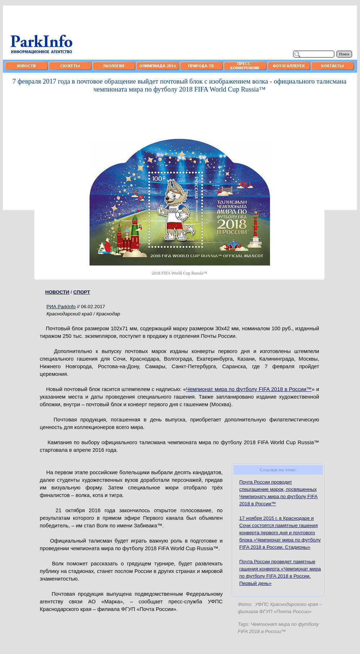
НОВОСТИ (57, 292)
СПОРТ (81, 292)
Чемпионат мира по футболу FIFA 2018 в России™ (249, 389)
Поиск (344, 54)
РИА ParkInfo (61, 306)
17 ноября (280, 532)
